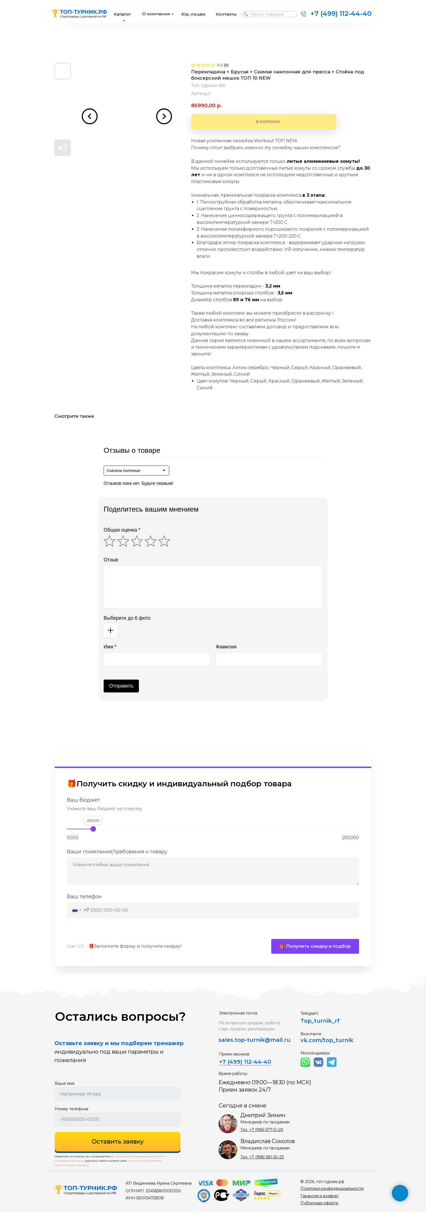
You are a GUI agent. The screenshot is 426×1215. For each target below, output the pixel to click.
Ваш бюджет (83, 800)
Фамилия (226, 646)
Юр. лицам (193, 14)
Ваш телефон (84, 897)
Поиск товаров (267, 14)
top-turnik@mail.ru (262, 1043)
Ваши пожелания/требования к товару (117, 852)
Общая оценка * (122, 530)
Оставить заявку (118, 1144)
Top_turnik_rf (320, 1023)
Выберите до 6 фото (127, 618)
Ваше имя (64, 1086)
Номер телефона (71, 1111)
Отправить (121, 686)
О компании (156, 13)
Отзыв (111, 559)
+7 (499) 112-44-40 (341, 14)
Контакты (226, 14)
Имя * (110, 646)
